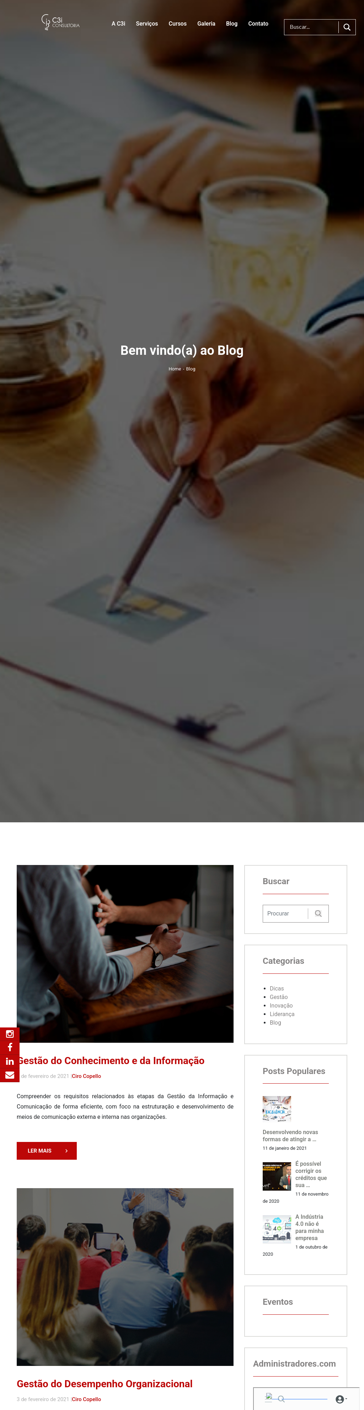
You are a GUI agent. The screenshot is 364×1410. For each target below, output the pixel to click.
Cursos (177, 23)
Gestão (279, 997)
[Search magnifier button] (346, 27)
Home (175, 369)
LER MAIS (40, 1151)
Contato (258, 23)
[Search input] (313, 27)
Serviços (147, 23)
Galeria (206, 23)
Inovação (281, 1005)
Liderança (282, 1014)
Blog (231, 23)
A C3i (118, 23)
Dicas (277, 988)
